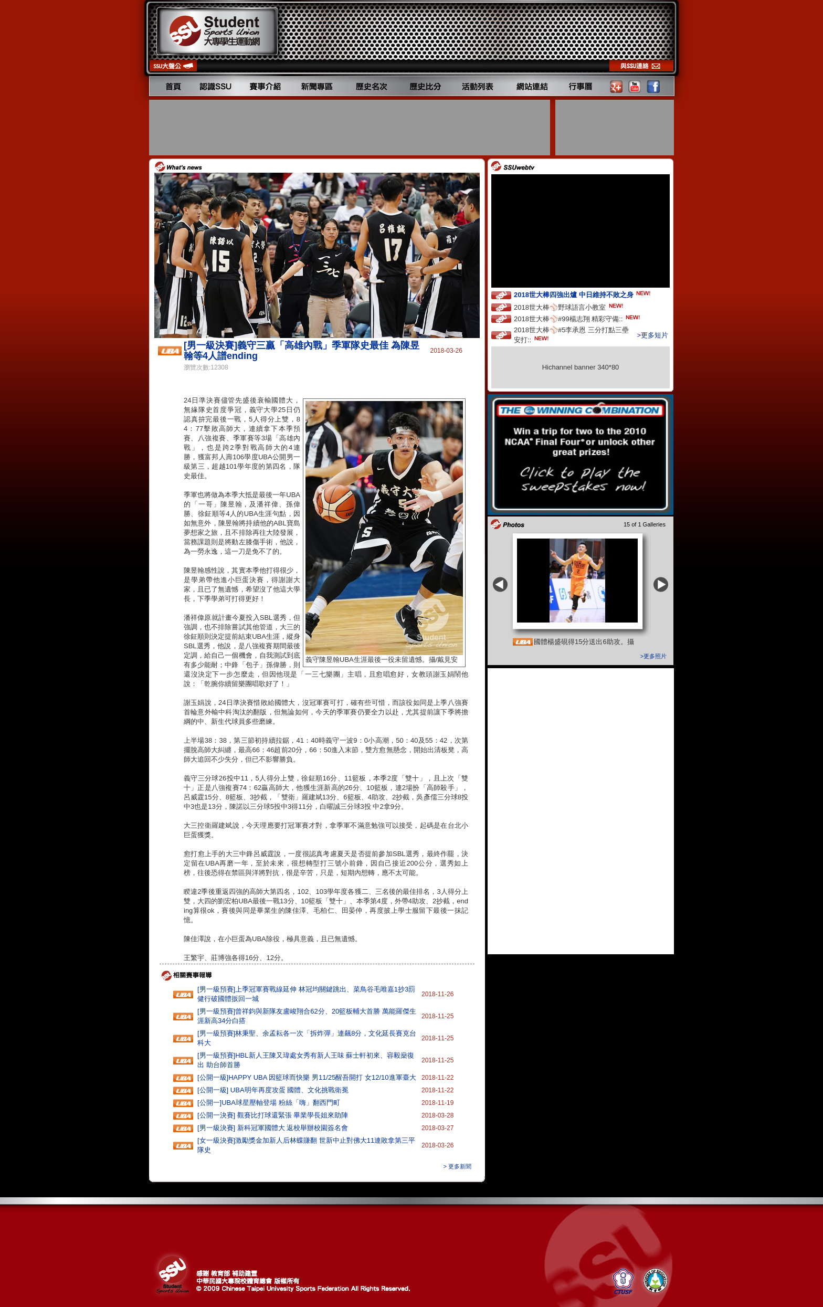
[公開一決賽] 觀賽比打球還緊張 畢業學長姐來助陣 (272, 1115)
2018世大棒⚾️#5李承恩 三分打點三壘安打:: (571, 335)
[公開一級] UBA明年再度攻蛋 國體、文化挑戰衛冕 (273, 1090)
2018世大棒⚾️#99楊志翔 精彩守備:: (578, 318)
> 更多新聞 (457, 1166)
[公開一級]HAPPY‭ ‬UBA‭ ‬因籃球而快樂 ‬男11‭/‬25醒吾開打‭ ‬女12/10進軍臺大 (306, 1077)
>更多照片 (653, 656)
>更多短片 (652, 335)
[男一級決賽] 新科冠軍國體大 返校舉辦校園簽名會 (272, 1128)
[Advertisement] (351, 127)
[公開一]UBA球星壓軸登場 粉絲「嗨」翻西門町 (268, 1102)
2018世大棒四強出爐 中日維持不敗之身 (583, 294)
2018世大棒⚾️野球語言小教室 (569, 306)
